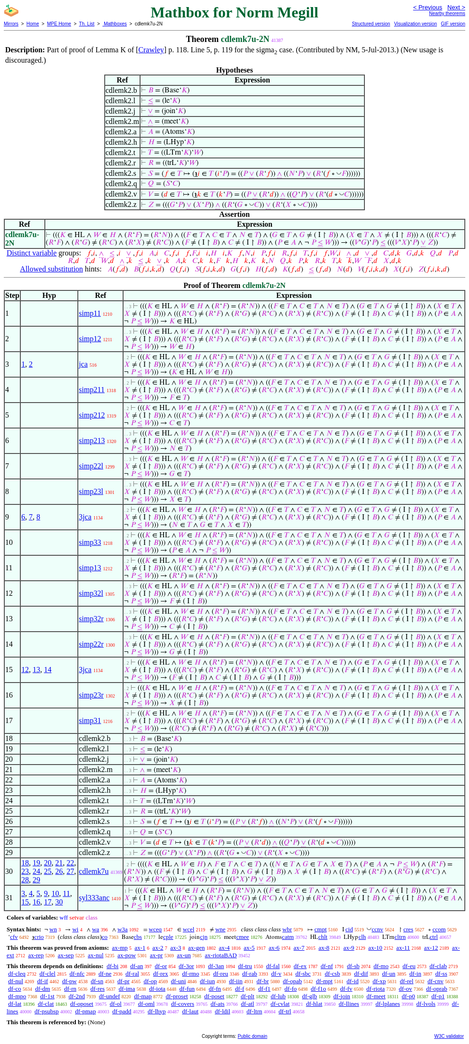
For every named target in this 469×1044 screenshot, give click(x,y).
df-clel (48, 973)
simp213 (92, 440)
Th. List (87, 23)
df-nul (15, 981)
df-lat (14, 1003)
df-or (161, 966)
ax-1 (140, 947)
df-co (14, 988)
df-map (143, 996)
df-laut (190, 1011)
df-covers (182, 1003)
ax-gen (196, 947)
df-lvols (425, 1003)
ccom (438, 929)
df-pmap (85, 1011)
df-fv (346, 988)
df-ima (127, 988)
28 (25, 880)
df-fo (291, 988)
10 (55, 893)
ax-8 (324, 947)
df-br (262, 981)
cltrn (400, 936)
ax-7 (299, 947)
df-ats (218, 1003)
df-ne (105, 973)
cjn (203, 936)
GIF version (453, 23)
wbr (287, 929)
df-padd (121, 1011)
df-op (150, 981)
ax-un (184, 955)
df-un (388, 973)
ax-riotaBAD (221, 955)
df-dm (42, 988)
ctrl (434, 936)
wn (53, 929)
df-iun (207, 981)
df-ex (300, 966)
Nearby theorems (447, 13)
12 (25, 670)
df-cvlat (280, 1003)
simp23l (91, 491)
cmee (242, 936)
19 (36, 863)
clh (362, 936)
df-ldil (222, 1011)
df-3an (216, 966)
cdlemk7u (93, 871)
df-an (136, 966)
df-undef (109, 996)
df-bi (112, 966)
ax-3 (175, 947)
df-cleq (16, 973)
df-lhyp (156, 1011)
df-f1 (264, 988)
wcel (189, 929)
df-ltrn (254, 1011)
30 (59, 902)
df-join (341, 996)
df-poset (214, 996)
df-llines (349, 1003)
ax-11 (403, 947)
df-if (42, 981)
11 (66, 893)
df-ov (405, 988)
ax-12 (431, 947)
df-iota (157, 988)
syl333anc (94, 898)
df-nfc (76, 973)
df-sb (353, 966)
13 (36, 670)
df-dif (361, 973)
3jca (85, 517)
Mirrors (11, 23)
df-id (352, 981)
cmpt (320, 929)
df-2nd (76, 996)
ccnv (377, 929)
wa (95, 929)
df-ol (116, 1003)
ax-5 (249, 947)
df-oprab (436, 988)
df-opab (292, 981)
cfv (14, 936)
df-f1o (318, 988)
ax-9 (349, 947)
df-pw (69, 981)
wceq (155, 929)
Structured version (371, 23)
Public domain (252, 1036)
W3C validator (449, 1036)
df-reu (220, 973)
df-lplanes (388, 1003)
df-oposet (81, 1003)
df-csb (332, 973)
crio (39, 936)
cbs (138, 936)
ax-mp (120, 947)
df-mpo (17, 996)
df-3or (186, 966)
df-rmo (190, 973)
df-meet (376, 996)
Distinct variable (32, 253)
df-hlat (314, 1003)
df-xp (379, 981)
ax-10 (375, 947)
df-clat (46, 1003)
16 (36, 902)
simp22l (91, 466)
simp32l (91, 593)
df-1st (47, 996)
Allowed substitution (51, 269)
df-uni (178, 981)
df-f (240, 988)
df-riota (375, 988)
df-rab (249, 973)
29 (36, 880)
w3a (122, 929)
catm (288, 936)
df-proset (177, 996)
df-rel (406, 981)
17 (47, 902)
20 (47, 863)
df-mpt (324, 981)
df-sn (97, 981)
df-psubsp (46, 1011)
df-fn (215, 988)
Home (32, 23)
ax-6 (274, 947)
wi (75, 929)
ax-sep (66, 955)
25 (47, 871)
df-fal (273, 966)
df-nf (327, 966)
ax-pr (156, 955)
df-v (276, 973)
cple (168, 936)
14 (47, 670)
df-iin (236, 981)
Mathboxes (114, 23)
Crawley (151, 50)
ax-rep (36, 955)
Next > (456, 7)
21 (59, 863)
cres (408, 929)
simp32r (91, 619)
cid (349, 929)
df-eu (409, 966)
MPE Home (59, 23)
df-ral (132, 973)
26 (59, 871)
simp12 (90, 339)
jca (83, 364)
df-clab (438, 966)
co (104, 936)
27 (70, 871)
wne (220, 929)
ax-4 (224, 947)
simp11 (90, 313)
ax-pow (126, 955)
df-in (415, 973)
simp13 (90, 568)
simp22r (91, 644)
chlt (323, 936)
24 (36, 871)
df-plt (248, 996)
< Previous (427, 7)
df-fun (187, 988)
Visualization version (415, 23)
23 (25, 871)
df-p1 (437, 996)
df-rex (160, 973)
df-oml (146, 1003)
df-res (98, 988)
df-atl (247, 1003)
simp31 (90, 720)
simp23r (91, 695)
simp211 (92, 390)
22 (70, 863)
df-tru (245, 966)
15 (25, 902)
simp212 (92, 415)
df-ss (441, 973)
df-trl (285, 1011)
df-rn (70, 988)
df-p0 (408, 996)
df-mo (380, 966)
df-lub (278, 996)
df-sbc (303, 973)
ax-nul (95, 955)
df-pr (123, 981)
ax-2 (157, 947)
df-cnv (436, 981)
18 (25, 863)
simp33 (90, 542)
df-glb (309, 996)
